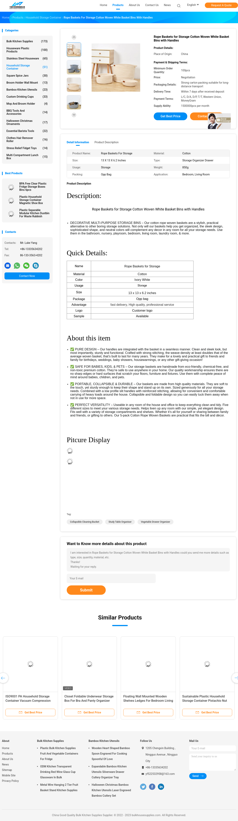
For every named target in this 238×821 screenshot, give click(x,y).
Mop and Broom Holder (27, 104)
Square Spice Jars (27, 76)
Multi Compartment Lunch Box (27, 157)
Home (5, 748)
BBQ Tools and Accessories (27, 112)
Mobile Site (9, 775)
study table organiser (119, 522)
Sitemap (7, 770)
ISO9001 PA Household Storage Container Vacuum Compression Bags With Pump (28, 701)
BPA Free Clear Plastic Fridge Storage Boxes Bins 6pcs (32, 186)
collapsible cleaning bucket (84, 522)
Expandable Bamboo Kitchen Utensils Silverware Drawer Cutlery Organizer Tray (109, 772)
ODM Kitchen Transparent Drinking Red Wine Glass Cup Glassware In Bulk (57, 772)
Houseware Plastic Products (27, 50)
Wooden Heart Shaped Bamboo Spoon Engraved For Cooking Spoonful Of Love (111, 754)
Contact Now (27, 275)
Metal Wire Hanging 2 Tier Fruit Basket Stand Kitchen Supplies (59, 787)
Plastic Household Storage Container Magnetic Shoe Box (31, 200)
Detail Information (78, 142)
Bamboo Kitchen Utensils (27, 90)
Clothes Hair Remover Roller (27, 139)
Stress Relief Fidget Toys (27, 148)
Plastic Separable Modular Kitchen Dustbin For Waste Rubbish (34, 213)
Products (7, 753)
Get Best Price (170, 116)
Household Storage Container (27, 67)
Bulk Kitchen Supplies (27, 41)
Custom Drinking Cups (27, 97)
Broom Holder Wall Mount (27, 83)
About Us (7, 759)
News (5, 764)
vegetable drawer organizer (155, 522)
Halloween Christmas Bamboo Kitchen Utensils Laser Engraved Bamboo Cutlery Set (111, 790)
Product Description (106, 142)
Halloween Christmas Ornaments (27, 122)
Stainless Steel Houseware (27, 58)
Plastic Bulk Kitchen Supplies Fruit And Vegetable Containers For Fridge (59, 754)
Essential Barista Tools (27, 131)
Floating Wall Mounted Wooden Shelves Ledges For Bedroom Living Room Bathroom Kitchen (148, 701)
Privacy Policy (10, 780)
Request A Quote (221, 5)
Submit (86, 590)
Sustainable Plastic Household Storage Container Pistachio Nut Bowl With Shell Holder (204, 701)
